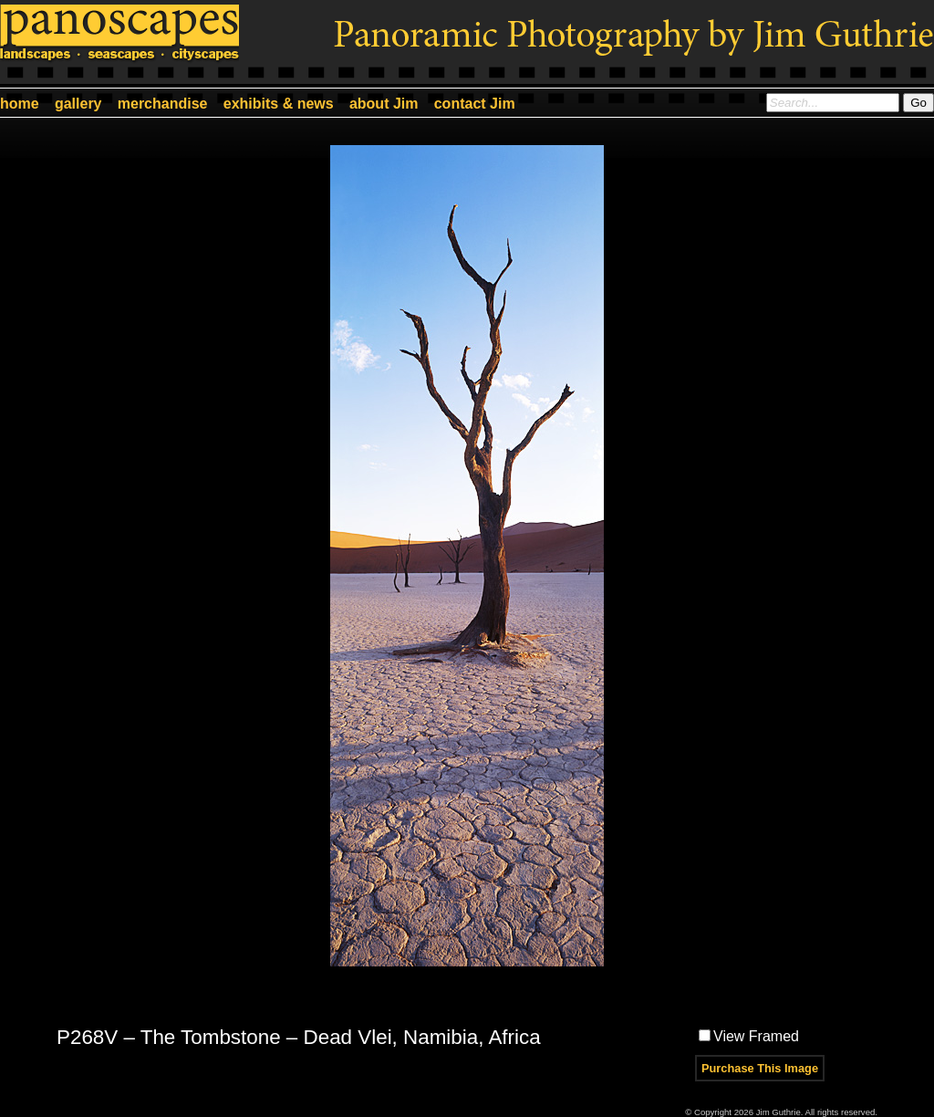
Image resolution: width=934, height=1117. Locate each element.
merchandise (163, 103)
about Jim (384, 103)
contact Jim (474, 103)
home (19, 103)
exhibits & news (278, 103)
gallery (78, 103)
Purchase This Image (759, 1068)
